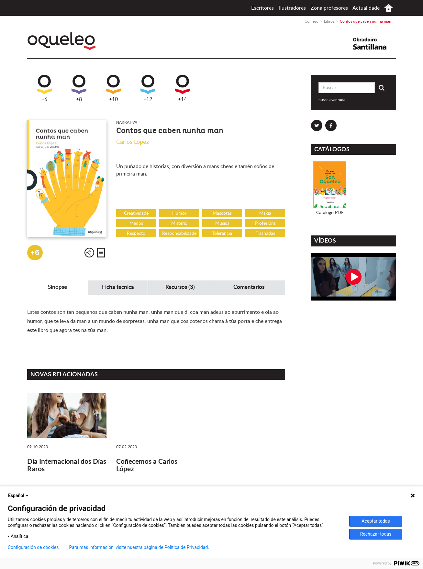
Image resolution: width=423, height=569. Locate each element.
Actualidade (366, 8)
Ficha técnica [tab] (118, 287)
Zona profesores (329, 8)
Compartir (89, 252)
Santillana (374, 44)
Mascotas (222, 213)
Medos (136, 223)
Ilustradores (292, 8)
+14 (182, 88)
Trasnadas (265, 233)
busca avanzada (331, 100)
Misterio (179, 223)
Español (18, 495)
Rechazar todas (376, 534)
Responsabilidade (179, 233)
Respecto (136, 233)
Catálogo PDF (330, 213)
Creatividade (136, 213)
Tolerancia (222, 233)
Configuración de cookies (33, 547)
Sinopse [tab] (57, 287)
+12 (147, 88)
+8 (79, 88)
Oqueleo (63, 41)
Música (222, 223)
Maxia (265, 213)
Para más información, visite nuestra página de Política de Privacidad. (139, 547)
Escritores (262, 8)
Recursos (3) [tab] (180, 287)
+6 (44, 88)
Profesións (265, 223)
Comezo (388, 8)
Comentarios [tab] (248, 287)
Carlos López (132, 142)
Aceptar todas (376, 521)
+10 (113, 88)
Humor (179, 213)
